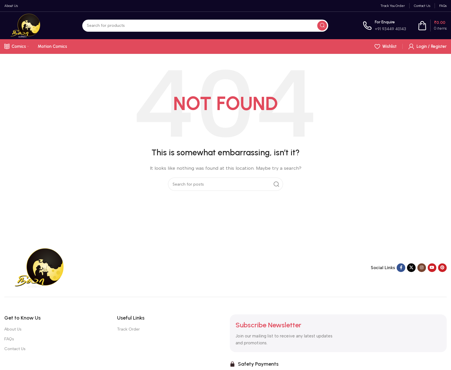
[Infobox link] (384, 25)
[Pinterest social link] (442, 267)
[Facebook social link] (401, 267)
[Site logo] (26, 25)
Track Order (128, 329)
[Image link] (40, 267)
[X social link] (411, 267)
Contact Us (15, 348)
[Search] (205, 26)
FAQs (9, 339)
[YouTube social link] (432, 267)
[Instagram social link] (421, 267)
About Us (13, 329)
